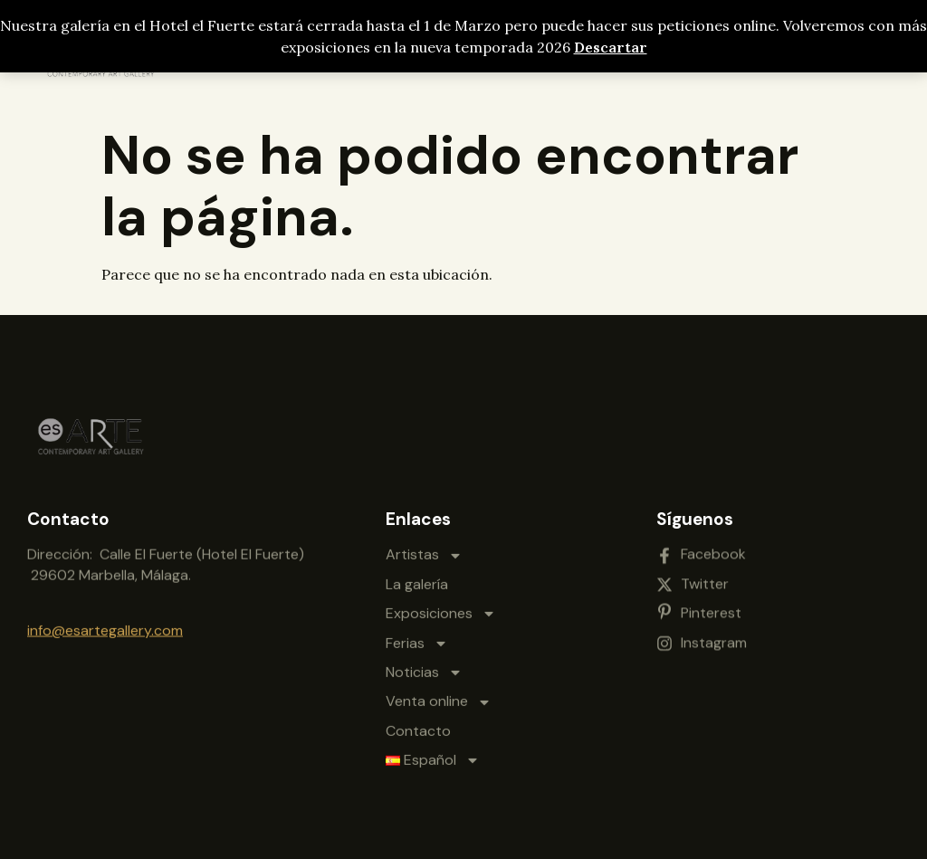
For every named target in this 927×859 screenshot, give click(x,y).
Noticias (424, 665)
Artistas (424, 548)
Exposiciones (441, 606)
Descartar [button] (610, 47)
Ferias (417, 635)
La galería (417, 577)
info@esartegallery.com (105, 628)
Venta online (439, 694)
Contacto (418, 723)
